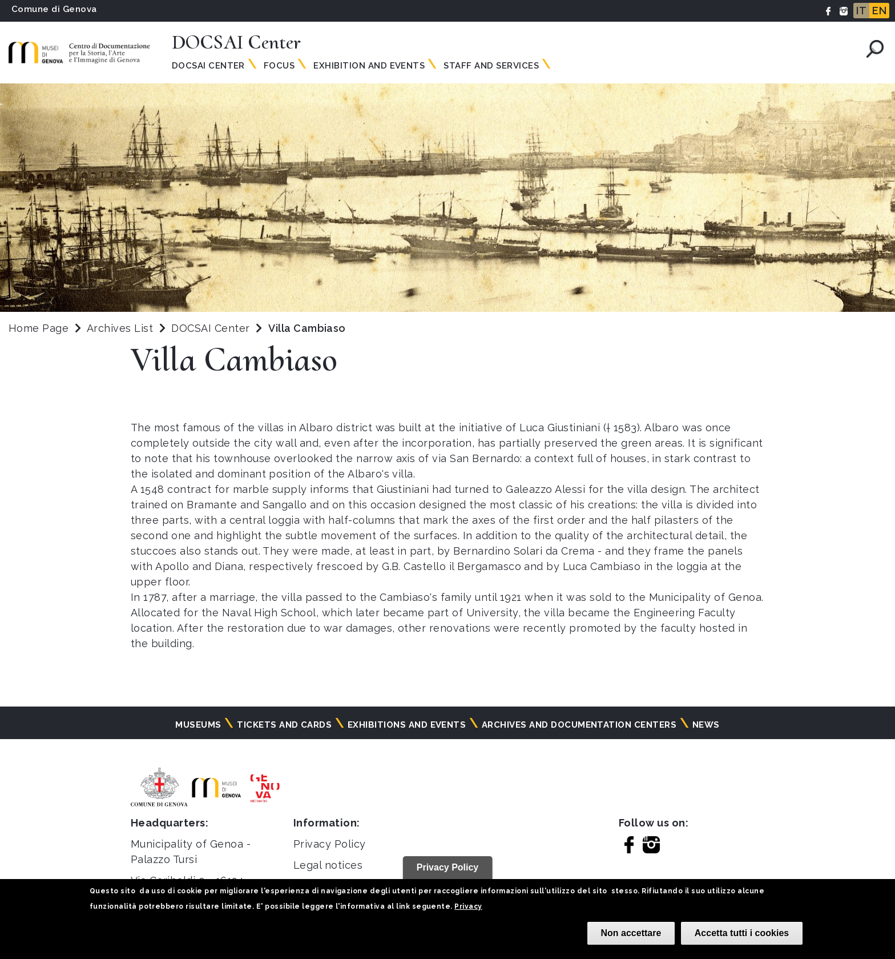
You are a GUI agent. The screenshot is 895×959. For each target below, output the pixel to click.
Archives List (120, 328)
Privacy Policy (329, 844)
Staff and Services (491, 66)
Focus (279, 66)
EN (879, 11)
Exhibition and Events (369, 66)
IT (861, 11)
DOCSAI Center (212, 328)
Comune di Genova (54, 9)
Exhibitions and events (407, 725)
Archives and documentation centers (579, 725)
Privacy (468, 906)
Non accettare (631, 933)
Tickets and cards (284, 725)
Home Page (38, 328)
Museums (198, 725)
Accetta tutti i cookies (742, 933)
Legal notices (327, 865)
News (706, 725)
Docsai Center (208, 66)
